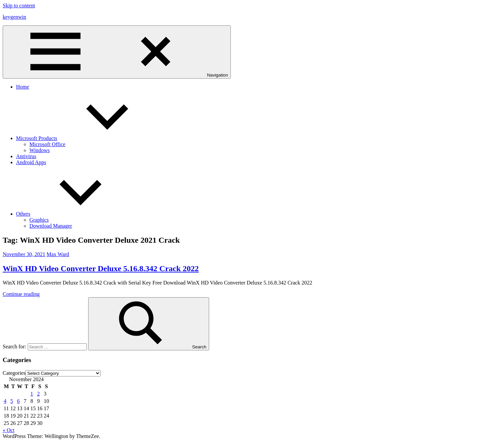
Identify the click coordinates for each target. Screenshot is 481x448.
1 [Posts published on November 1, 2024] (31, 394)
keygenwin (14, 17)
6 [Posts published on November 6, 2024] (18, 401)
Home (22, 87)
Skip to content (19, 5)
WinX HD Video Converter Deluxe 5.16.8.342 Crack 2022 (101, 268)
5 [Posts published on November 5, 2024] (11, 401)
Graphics (39, 220)
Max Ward (58, 254)
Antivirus (26, 156)
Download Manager (50, 226)
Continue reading (21, 294)
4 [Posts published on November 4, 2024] (5, 401)
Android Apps (31, 162)
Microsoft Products (86, 138)
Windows (39, 150)
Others (73, 214)
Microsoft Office (47, 144)
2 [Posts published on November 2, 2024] (38, 394)
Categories (14, 373)
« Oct (8, 430)
